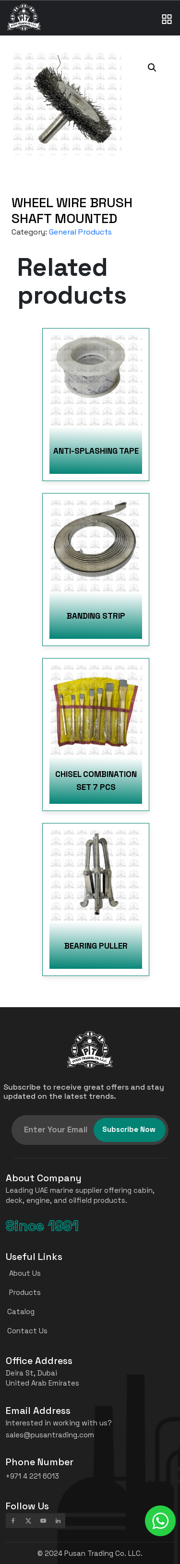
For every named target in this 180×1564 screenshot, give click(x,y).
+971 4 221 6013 (32, 1476)
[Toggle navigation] (167, 9)
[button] (152, 67)
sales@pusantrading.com (50, 1434)
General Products (80, 232)
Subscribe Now (129, 1129)
